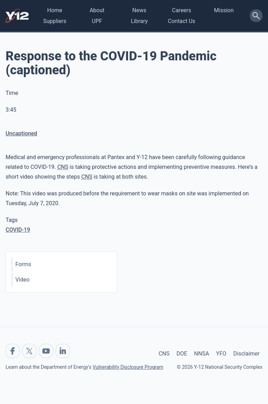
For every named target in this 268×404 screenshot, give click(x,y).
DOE (182, 353)
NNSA (201, 353)
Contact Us (181, 21)
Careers (181, 10)
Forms (23, 264)
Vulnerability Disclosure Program (127, 367)
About (97, 10)
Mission (223, 10)
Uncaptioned (21, 133)
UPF (97, 21)
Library (139, 21)
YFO (221, 353)
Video (22, 279)
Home (54, 10)
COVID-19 (18, 229)
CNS (163, 353)
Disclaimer (246, 353)
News (139, 10)
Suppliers (54, 21)
